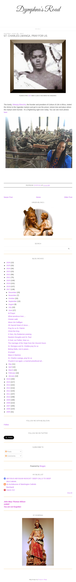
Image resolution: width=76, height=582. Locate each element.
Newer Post (8, 197)
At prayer (11, 352)
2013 (8, 388)
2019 (8, 283)
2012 (8, 391)
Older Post (68, 197)
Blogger (42, 466)
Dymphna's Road (38, 9)
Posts (8, 452)
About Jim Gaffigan (15, 322)
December (13, 292)
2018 (8, 286)
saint (29, 95)
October (12, 298)
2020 (8, 280)
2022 (8, 274)
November (13, 295)
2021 (8, 277)
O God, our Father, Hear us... (19, 340)
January (12, 376)
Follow (6, 425)
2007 (8, 406)
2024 (8, 268)
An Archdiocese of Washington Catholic (21, 484)
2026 (8, 263)
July (10, 307)
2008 (8, 403)
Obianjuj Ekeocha (19, 105)
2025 (8, 265)
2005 (8, 412)
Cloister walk (13, 319)
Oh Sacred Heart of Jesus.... (19, 325)
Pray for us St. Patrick (16, 328)
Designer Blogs (42, 579)
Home (38, 197)
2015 (8, 382)
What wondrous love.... (16, 316)
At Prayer (11, 313)
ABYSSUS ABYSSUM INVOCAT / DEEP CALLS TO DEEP (28, 478)
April (10, 367)
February (12, 373)
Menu (38, 29)
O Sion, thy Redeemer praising (19, 334)
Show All (69, 493)
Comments (10, 456)
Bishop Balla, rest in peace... (19, 349)
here (5, 112)
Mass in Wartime (14, 355)
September (13, 301)
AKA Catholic (11, 481)
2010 (8, 397)
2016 (8, 379)
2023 (8, 271)
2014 (8, 385)
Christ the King (13, 331)
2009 (8, 400)
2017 (8, 289)
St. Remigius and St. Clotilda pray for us (23, 346)
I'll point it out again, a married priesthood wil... (25, 361)
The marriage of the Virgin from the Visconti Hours (27, 343)
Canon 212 (10, 490)
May (10, 364)
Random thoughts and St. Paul (19, 337)
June (11, 310)
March (11, 370)
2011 (8, 394)
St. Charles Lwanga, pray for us (20, 358)
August (11, 304)
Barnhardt (10, 487)
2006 (8, 409)
